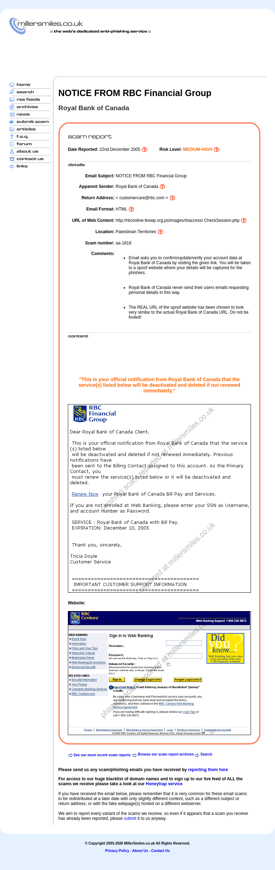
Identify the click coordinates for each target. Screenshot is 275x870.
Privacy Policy (117, 851)
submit (130, 818)
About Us (140, 851)
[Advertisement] (137, 55)
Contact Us (160, 851)
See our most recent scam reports (102, 755)
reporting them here (208, 769)
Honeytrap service (164, 783)
